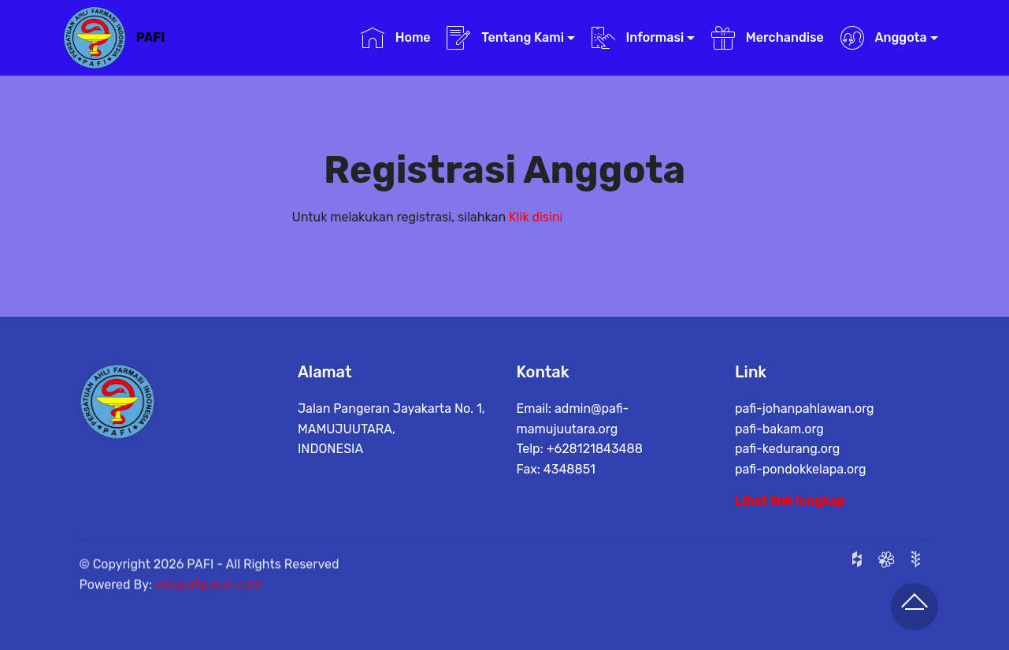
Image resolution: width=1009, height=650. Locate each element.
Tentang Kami (505, 38)
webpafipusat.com (209, 599)
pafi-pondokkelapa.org (800, 471)
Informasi (638, 38)
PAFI (150, 37)
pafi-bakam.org (779, 431)
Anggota (883, 38)
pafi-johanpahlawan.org (804, 410)
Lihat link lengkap (790, 501)
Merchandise (767, 38)
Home (396, 38)
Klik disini (535, 217)
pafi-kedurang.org (787, 451)
